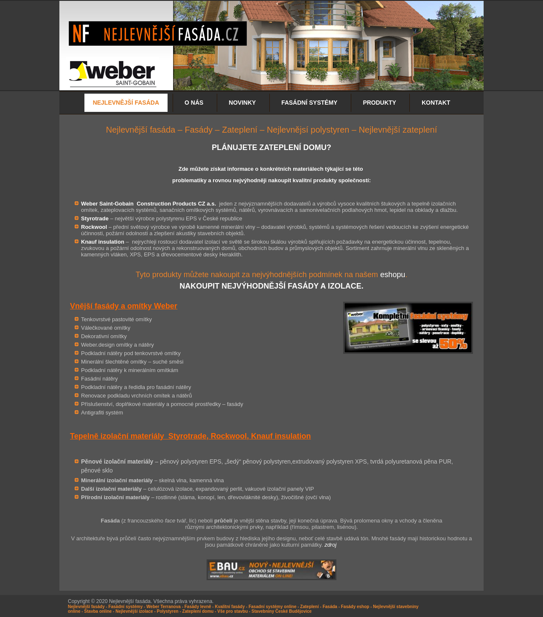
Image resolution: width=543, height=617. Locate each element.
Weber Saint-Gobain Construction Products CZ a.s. (148, 203)
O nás (194, 102)
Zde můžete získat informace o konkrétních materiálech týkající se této (271, 169)
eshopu (392, 274)
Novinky (242, 102)
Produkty (379, 102)
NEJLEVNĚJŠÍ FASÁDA (126, 102)
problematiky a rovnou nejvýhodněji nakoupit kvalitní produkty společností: (271, 180)
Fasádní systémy (309, 102)
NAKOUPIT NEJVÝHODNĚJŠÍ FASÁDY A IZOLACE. (271, 286)
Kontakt (436, 102)
